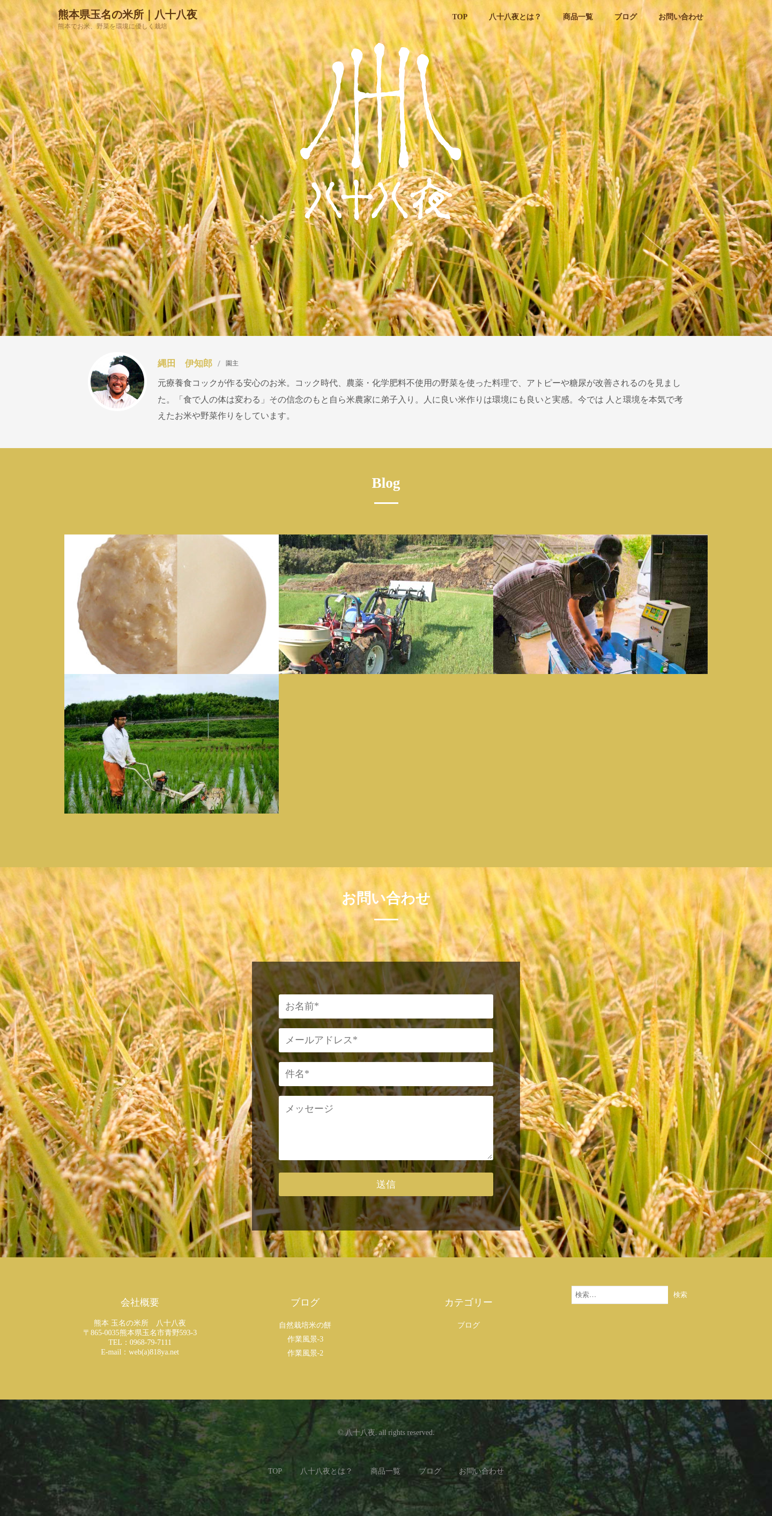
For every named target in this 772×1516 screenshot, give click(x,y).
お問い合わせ (481, 1471)
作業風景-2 (305, 1353)
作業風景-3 (305, 1339)
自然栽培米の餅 (305, 1325)
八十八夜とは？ (326, 1471)
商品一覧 (385, 1471)
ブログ (468, 1325)
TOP (275, 1471)
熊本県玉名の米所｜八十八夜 (127, 13)
